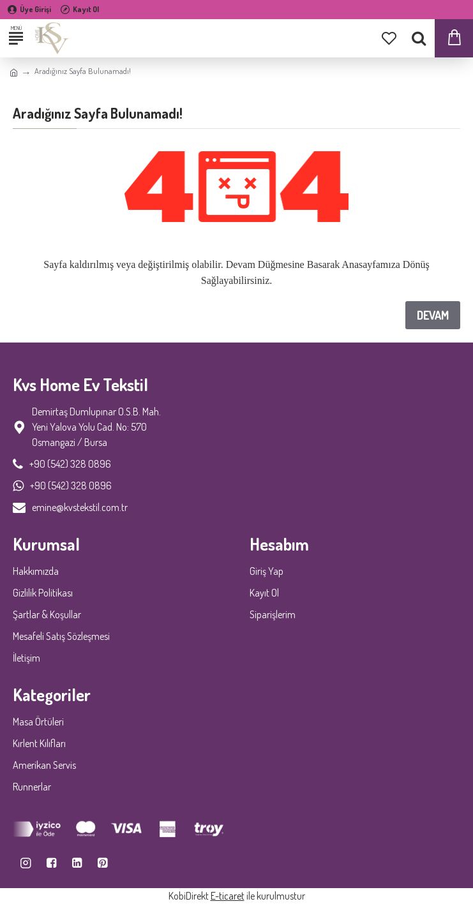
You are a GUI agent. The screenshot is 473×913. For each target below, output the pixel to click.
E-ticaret (227, 895)
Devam (433, 315)
